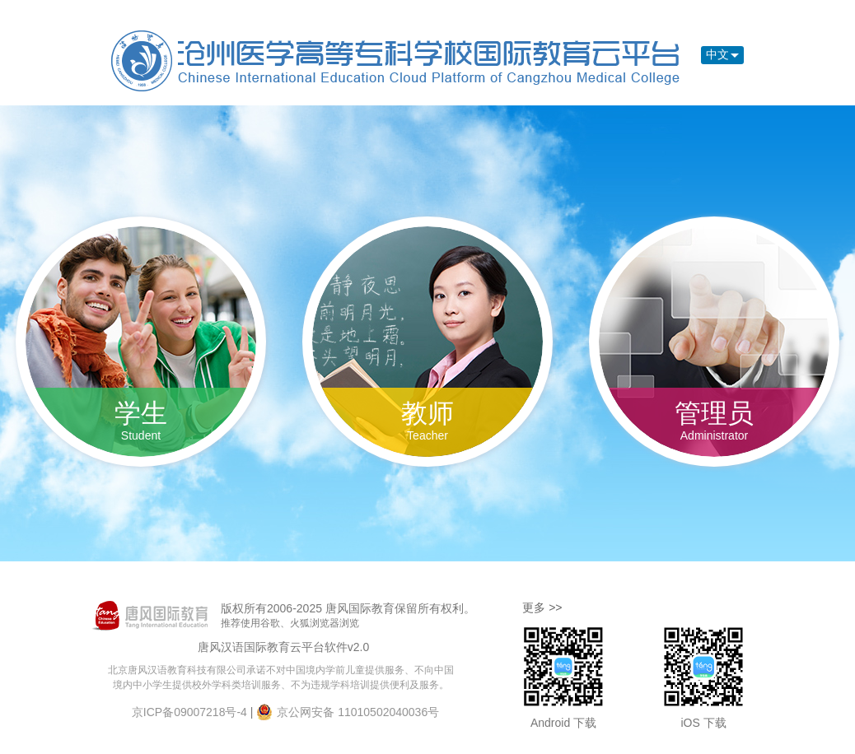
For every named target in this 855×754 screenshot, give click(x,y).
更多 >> (542, 607)
